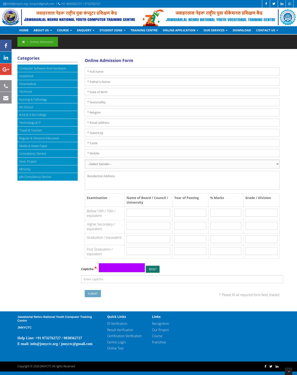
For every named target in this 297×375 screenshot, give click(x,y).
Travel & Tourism (30, 130)
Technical (25, 91)
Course (64, 30)
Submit (93, 294)
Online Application (180, 30)
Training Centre (144, 30)
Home (24, 30)
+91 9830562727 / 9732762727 (79, 4)
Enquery (85, 30)
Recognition (160, 323)
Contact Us (267, 30)
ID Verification (117, 323)
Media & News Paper (33, 146)
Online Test (115, 348)
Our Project (160, 330)
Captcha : (89, 268)
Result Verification (120, 330)
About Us (43, 30)
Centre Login (116, 342)
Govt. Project (28, 161)
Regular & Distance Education (39, 138)
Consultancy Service (32, 153)
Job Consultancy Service (35, 177)
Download (242, 30)
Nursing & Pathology (33, 99)
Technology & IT (30, 123)
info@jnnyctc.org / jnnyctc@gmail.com (28, 4)
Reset (153, 269)
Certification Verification (124, 336)
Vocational (26, 76)
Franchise (159, 342)
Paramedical (27, 84)
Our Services (215, 30)
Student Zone (113, 30)
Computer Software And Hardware (42, 68)
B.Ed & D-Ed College (32, 115)
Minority (24, 169)
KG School (26, 107)
